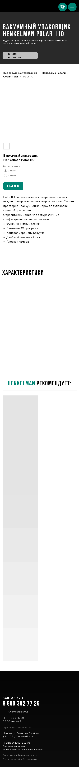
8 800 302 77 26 (21, 704)
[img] (72, 7)
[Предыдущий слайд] (8, 115)
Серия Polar (10, 76)
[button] (20, 55)
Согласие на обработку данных (20, 759)
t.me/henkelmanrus (18, 711)
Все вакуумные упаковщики (20, 72)
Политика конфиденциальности (20, 755)
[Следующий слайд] (71, 115)
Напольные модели (54, 72)
